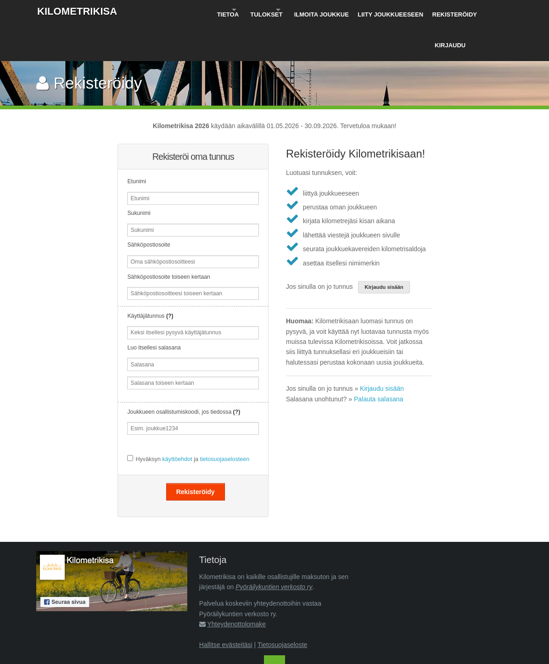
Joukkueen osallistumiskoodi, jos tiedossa (183, 374)
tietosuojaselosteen (224, 421)
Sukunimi (138, 175)
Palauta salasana (378, 361)
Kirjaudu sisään (383, 249)
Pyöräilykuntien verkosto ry (273, 548)
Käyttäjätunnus (150, 278)
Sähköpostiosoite (148, 207)
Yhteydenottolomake (236, 586)
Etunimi (136, 143)
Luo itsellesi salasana (153, 309)
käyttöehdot (177, 421)
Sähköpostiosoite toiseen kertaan (168, 239)
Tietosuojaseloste (282, 606)
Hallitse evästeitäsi (225, 606)
